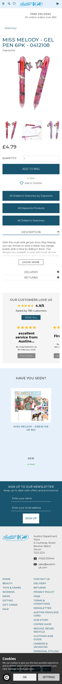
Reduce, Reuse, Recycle (44, 630)
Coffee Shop (42, 624)
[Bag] (57, 3)
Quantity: (9, 158)
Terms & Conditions (42, 602)
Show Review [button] (26, 355)
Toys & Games (11, 587)
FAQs (37, 596)
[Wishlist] (15, 4)
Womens (8, 591)
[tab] (31, 232)
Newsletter (42, 608)
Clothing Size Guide (43, 638)
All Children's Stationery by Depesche (31, 195)
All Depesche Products (31, 208)
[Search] (9, 3)
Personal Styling (46, 651)
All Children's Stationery (31, 220)
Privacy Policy (44, 591)
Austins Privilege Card (46, 614)
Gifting (7, 600)
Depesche (8, 50)
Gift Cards (10, 604)
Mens (6, 596)
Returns (40, 587)
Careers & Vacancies (41, 645)
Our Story (41, 619)
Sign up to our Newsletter (31, 488)
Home (6, 579)
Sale (5, 609)
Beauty (7, 583)
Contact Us (42, 579)
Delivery (40, 583)
